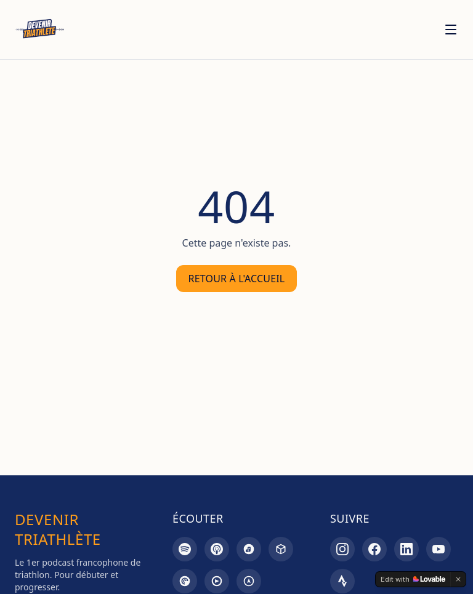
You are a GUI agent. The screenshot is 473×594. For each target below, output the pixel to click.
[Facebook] (374, 549)
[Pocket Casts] (184, 581)
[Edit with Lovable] (413, 579)
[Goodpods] (216, 581)
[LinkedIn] (406, 549)
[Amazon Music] (248, 549)
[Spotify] (184, 549)
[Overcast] (248, 581)
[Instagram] (342, 549)
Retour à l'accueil (236, 278)
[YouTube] (438, 549)
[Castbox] (281, 549)
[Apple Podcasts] (216, 549)
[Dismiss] (458, 579)
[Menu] (450, 29)
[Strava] (342, 581)
